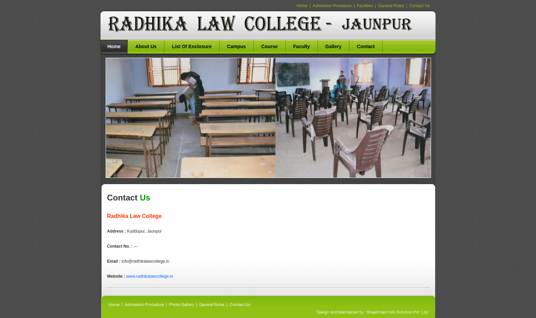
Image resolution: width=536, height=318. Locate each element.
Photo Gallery (181, 304)
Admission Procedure (332, 5)
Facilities (365, 5)
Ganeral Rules (391, 5)
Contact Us (420, 5)
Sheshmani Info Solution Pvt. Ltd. (397, 312)
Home (302, 5)
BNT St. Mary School (262, 24)
